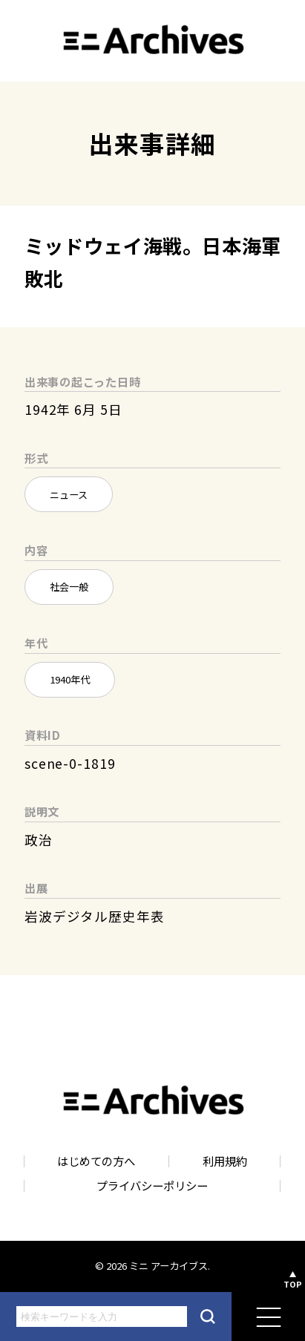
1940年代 (70, 679)
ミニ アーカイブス (168, 1266)
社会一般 (69, 587)
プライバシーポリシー (152, 1186)
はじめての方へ (96, 1161)
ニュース (69, 495)
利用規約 (225, 1161)
